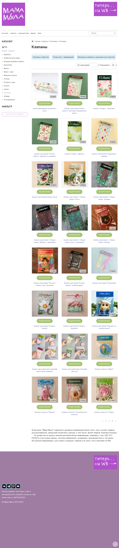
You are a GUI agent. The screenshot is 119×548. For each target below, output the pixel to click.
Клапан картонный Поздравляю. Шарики (104, 155)
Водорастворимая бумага (14, 61)
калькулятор (23, 33)
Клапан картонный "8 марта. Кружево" (74, 327)
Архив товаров (8, 51)
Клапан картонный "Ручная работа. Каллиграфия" (74, 284)
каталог (5, 33)
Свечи (6, 89)
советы (13, 33)
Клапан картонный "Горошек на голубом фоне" (104, 327)
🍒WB (4, 47)
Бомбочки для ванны (12, 58)
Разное (6, 86)
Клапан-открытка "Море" (104, 369)
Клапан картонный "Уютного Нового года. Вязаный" (44, 284)
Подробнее (45, 103)
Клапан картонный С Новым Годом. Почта (74, 198)
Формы (7, 96)
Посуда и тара (9, 82)
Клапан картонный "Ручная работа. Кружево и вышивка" (44, 155)
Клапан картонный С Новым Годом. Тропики (104, 198)
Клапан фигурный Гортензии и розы (44, 109)
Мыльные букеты (10, 75)
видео (33, 33)
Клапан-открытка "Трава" (104, 412)
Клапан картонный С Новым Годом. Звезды (104, 241)
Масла (6, 68)
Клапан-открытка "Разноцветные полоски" (74, 413)
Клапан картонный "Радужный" (104, 283)
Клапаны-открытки (41, 57)
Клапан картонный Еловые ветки (44, 197)
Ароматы (7, 54)
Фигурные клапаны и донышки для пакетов (96, 57)
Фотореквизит (9, 100)
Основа (7, 79)
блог (39, 33)
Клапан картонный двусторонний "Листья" (74, 370)
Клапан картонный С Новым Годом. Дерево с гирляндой (44, 241)
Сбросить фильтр (15, 114)
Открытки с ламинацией (63, 57)
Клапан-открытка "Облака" (45, 412)
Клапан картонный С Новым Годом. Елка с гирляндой (74, 241)
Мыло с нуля (8, 72)
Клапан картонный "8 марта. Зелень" (45, 327)
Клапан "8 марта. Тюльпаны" (104, 108)
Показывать (105, 65)
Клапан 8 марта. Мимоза (74, 154)
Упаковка (7, 93)
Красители (8, 65)
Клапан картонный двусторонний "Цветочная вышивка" (44, 370)
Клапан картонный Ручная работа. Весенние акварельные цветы (74, 110)
